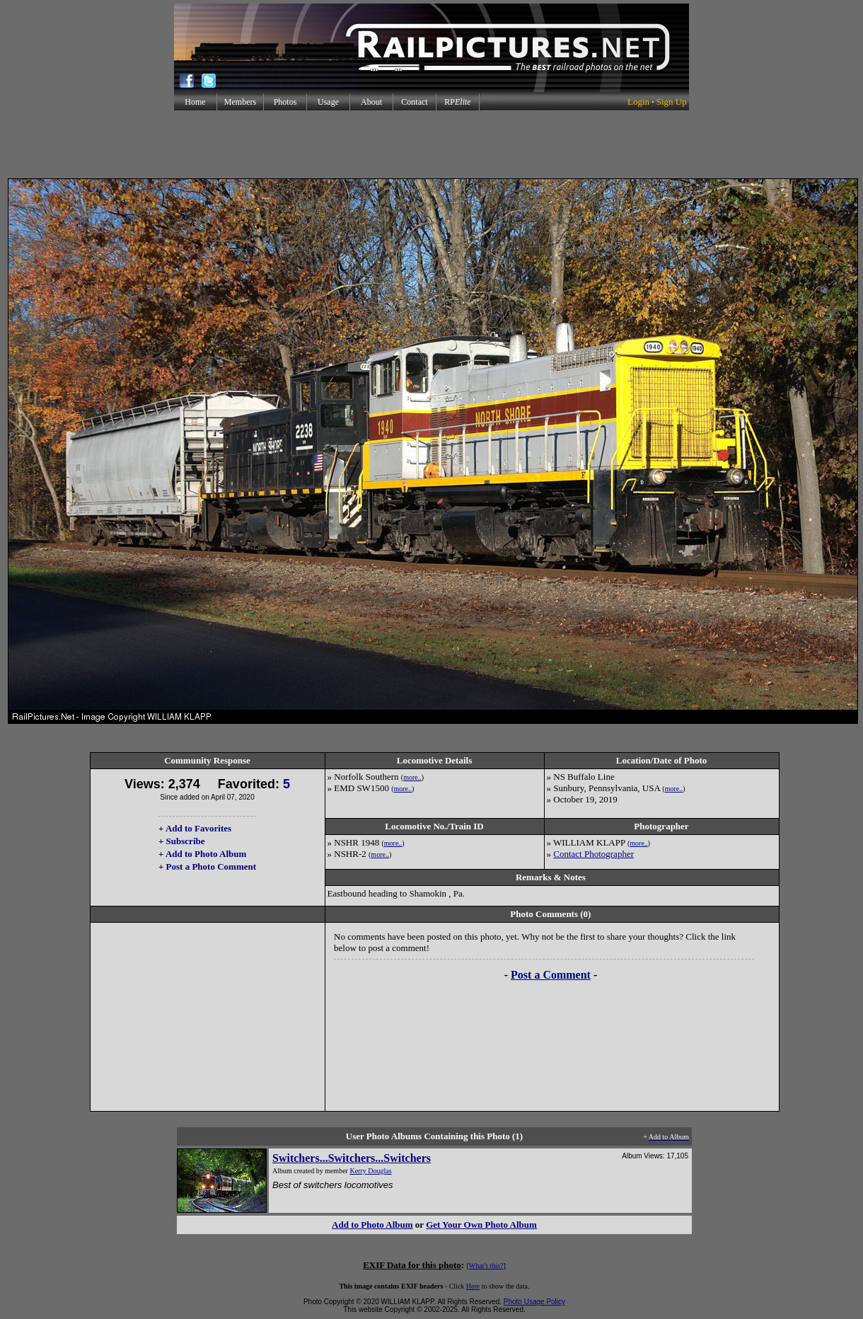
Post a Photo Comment (211, 866)
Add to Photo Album (206, 853)
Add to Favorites (198, 828)
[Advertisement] (431, 144)
